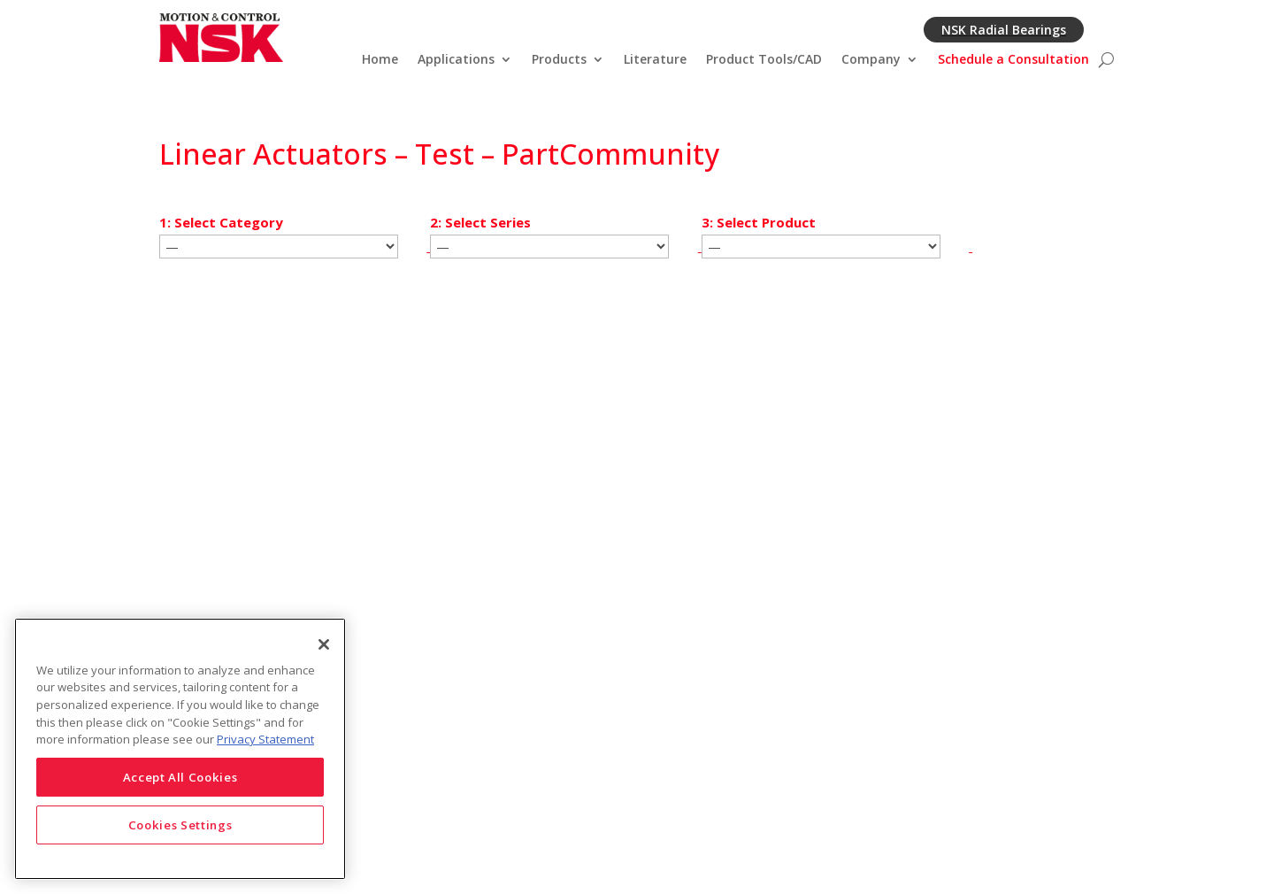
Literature (655, 60)
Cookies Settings (180, 825)
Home (380, 60)
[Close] (323, 644)
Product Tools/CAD (764, 60)
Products (559, 60)
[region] (180, 749)
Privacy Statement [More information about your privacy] (265, 739)
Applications (456, 60)
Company (871, 60)
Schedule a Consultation (1013, 60)
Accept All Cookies (180, 777)
